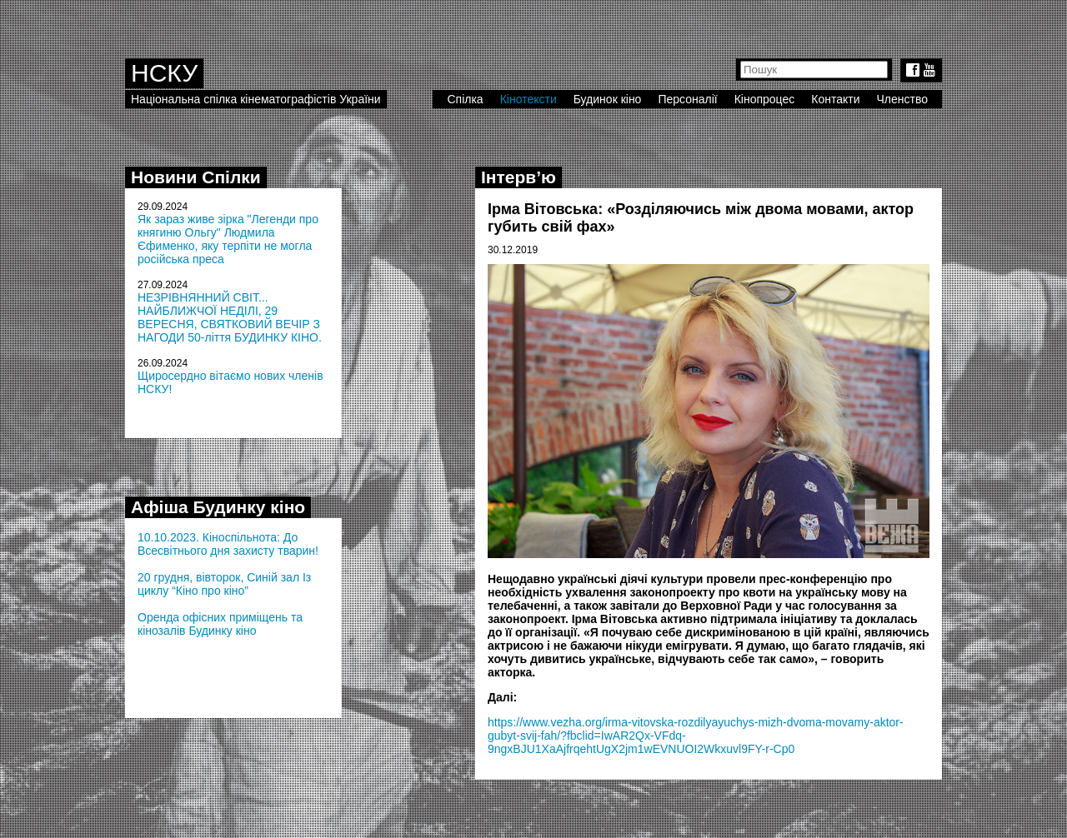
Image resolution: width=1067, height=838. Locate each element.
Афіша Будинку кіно (218, 506)
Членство (903, 99)
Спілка (465, 99)
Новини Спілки (196, 177)
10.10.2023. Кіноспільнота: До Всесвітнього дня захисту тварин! (228, 544)
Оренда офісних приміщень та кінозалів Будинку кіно (220, 624)
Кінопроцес (764, 99)
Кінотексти (528, 99)
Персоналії (687, 99)
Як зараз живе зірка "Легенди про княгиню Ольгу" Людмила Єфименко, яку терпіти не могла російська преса (228, 239)
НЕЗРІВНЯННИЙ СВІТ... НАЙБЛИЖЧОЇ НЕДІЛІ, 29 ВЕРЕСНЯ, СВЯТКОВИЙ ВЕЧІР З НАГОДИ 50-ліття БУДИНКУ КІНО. (230, 317)
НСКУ (164, 73)
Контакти (835, 99)
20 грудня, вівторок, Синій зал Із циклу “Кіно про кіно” (224, 584)
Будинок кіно (608, 99)
